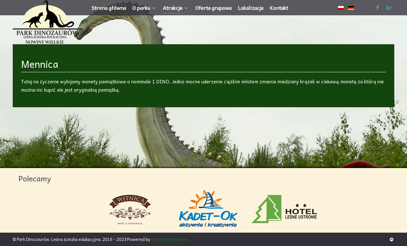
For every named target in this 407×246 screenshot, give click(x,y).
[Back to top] (391, 239)
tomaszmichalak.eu (169, 239)
